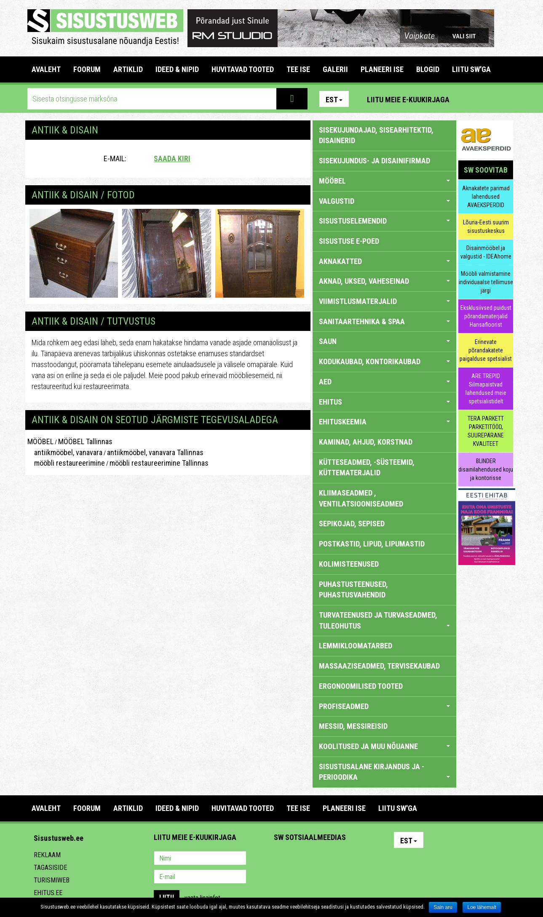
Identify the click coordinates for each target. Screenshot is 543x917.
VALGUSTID (384, 201)
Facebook (487, 99)
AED (384, 381)
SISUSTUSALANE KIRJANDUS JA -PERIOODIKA (384, 772)
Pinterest (468, 99)
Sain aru (442, 907)
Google (354, 859)
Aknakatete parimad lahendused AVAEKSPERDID (486, 196)
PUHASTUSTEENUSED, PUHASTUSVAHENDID (353, 590)
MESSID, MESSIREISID (353, 726)
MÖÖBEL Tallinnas (85, 441)
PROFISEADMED (384, 706)
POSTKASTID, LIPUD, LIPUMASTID (372, 543)
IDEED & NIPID (177, 69)
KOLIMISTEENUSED (349, 564)
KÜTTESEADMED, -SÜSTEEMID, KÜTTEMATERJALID (367, 467)
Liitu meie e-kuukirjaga (408, 99)
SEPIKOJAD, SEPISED (352, 523)
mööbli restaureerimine (66, 462)
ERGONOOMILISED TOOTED (361, 686)
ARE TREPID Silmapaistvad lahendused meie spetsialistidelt (485, 389)
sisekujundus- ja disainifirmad (374, 160)
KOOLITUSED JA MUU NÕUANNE (384, 746)
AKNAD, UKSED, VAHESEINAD (384, 281)
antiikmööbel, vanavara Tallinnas (155, 452)
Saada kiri (172, 158)
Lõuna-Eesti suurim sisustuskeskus (486, 226)
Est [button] (334, 99)
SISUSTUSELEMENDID (384, 220)
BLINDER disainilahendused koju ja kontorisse (485, 469)
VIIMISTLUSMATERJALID (384, 301)
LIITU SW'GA (471, 69)
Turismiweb (52, 880)
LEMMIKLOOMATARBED (355, 645)
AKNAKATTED (384, 261)
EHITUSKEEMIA (384, 421)
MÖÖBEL (40, 441)
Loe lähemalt (481, 907)
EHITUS (384, 401)
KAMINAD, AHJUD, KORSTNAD (365, 441)
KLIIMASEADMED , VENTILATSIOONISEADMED (361, 498)
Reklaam (47, 855)
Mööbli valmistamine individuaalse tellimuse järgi (486, 282)
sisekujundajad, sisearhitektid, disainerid (376, 135)
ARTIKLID (128, 69)
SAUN (384, 341)
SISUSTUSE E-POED (349, 241)
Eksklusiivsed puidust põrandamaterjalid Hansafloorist (485, 316)
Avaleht (46, 69)
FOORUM (87, 69)
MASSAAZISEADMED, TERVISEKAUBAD (379, 665)
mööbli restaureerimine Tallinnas (159, 462)
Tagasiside (50, 868)
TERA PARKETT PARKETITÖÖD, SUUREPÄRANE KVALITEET (486, 431)
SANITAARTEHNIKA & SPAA (384, 321)
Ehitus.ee (48, 893)
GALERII (335, 69)
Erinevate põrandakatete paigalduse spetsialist (486, 350)
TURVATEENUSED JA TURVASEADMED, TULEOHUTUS (384, 620)
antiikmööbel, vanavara (64, 452)
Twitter (336, 859)
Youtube (505, 99)
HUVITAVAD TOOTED (242, 69)
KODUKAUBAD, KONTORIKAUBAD (384, 361)
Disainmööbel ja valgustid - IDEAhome (485, 252)
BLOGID (427, 69)
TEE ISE (298, 69)
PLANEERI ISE (382, 69)
